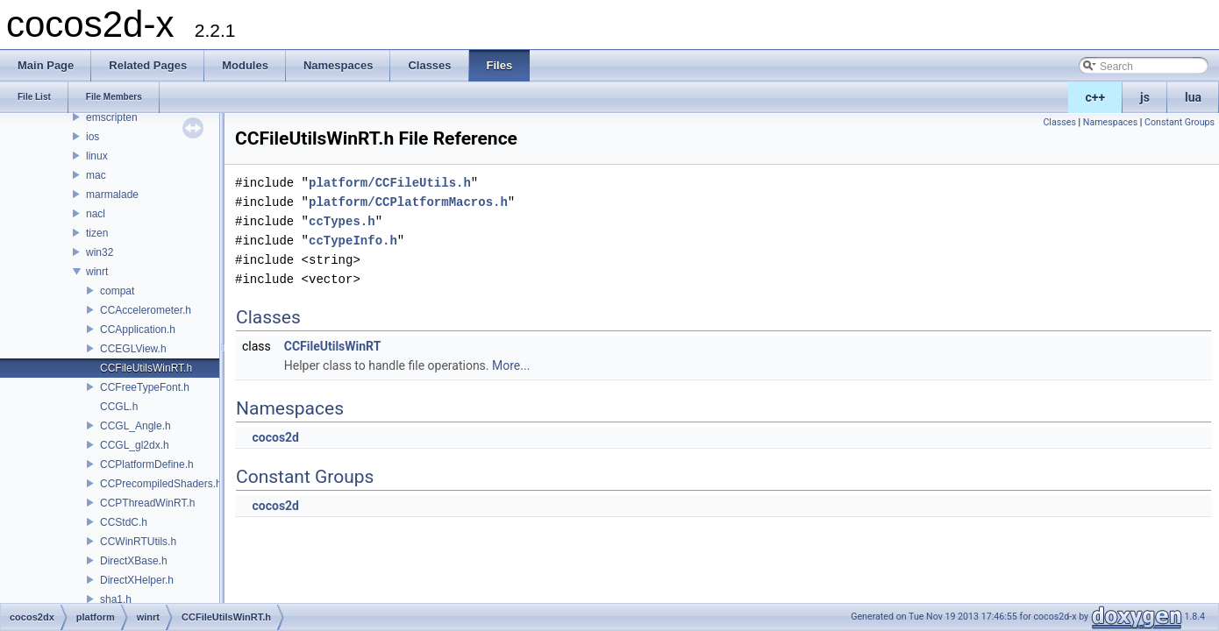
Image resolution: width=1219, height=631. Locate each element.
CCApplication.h (137, 329)
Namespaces (1110, 122)
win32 (99, 252)
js (1145, 97)
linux (97, 156)
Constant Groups (1179, 122)
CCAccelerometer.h (145, 310)
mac (96, 175)
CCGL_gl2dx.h (134, 445)
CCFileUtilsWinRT (332, 346)
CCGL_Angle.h (135, 426)
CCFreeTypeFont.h (144, 387)
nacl (95, 214)
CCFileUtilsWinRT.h (146, 368)
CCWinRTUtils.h (138, 541)
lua (1193, 97)
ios (92, 137)
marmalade (112, 194)
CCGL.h (119, 407)
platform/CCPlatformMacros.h (408, 202)
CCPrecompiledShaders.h (161, 484)
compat (117, 291)
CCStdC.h (123, 522)
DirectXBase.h (134, 561)
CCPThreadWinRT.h (147, 503)
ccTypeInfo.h (353, 240)
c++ (1096, 97)
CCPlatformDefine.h (147, 464)
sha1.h (116, 599)
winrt (97, 272)
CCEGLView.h (133, 349)
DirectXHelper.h (137, 580)
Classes (1059, 122)
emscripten (112, 117)
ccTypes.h (342, 221)
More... (511, 365)
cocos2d (275, 437)
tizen (97, 233)
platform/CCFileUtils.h (390, 182)
